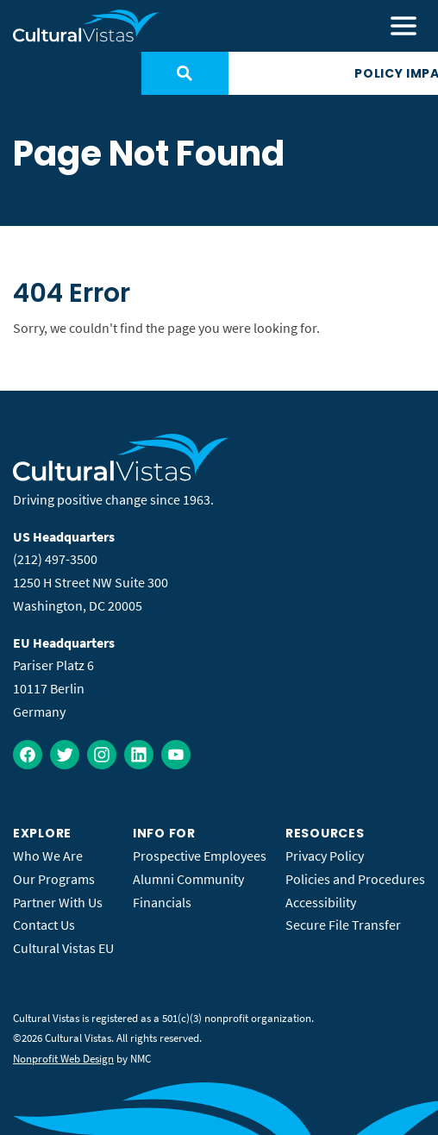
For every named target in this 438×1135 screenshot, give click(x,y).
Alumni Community (188, 878)
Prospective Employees (199, 855)
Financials (162, 902)
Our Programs (54, 878)
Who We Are (48, 855)
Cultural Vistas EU (63, 947)
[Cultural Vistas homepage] (86, 26)
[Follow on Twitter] (64, 754)
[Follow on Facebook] (27, 754)
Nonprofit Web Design (63, 1058)
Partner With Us (58, 902)
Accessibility (320, 902)
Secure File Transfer (343, 924)
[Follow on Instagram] (101, 754)
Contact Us (44, 924)
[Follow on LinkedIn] (138, 754)
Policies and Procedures (355, 878)
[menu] (403, 25)
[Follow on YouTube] (176, 754)
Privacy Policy (324, 855)
